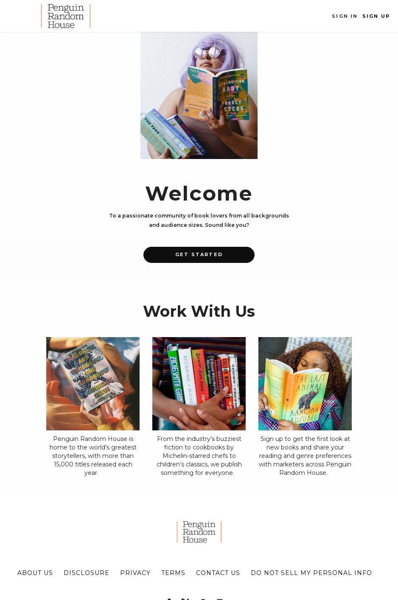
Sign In (345, 16)
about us (35, 573)
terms (173, 573)
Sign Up (376, 16)
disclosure (86, 573)
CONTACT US (218, 573)
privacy (135, 573)
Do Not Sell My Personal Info (311, 573)
